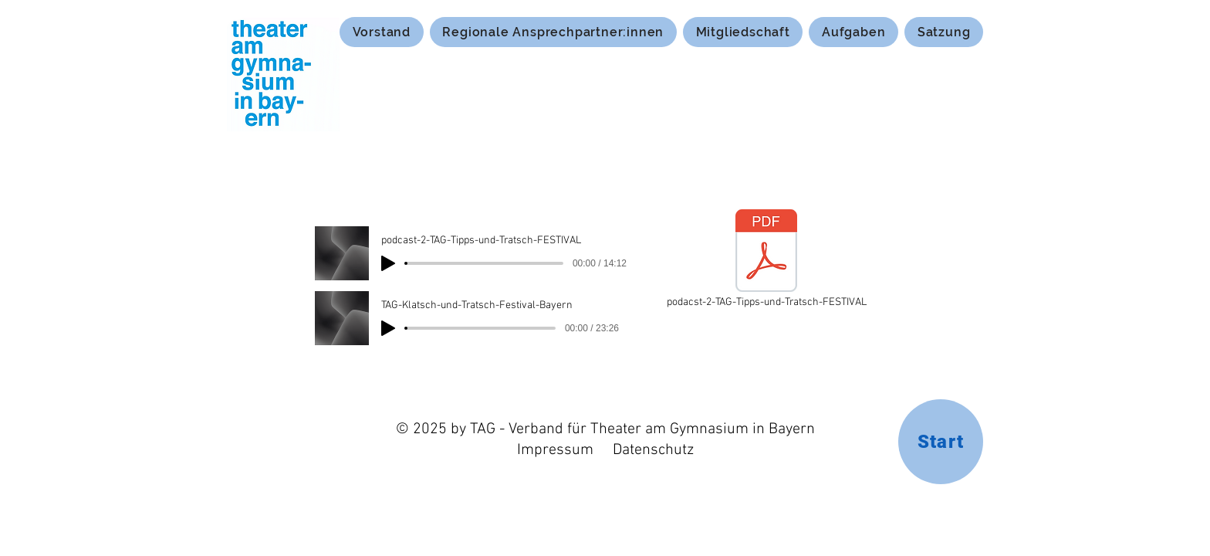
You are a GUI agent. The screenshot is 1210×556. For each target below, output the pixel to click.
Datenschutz (653, 450)
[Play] (388, 263)
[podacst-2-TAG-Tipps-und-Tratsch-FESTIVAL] (766, 260)
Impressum (555, 450)
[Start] (940, 441)
